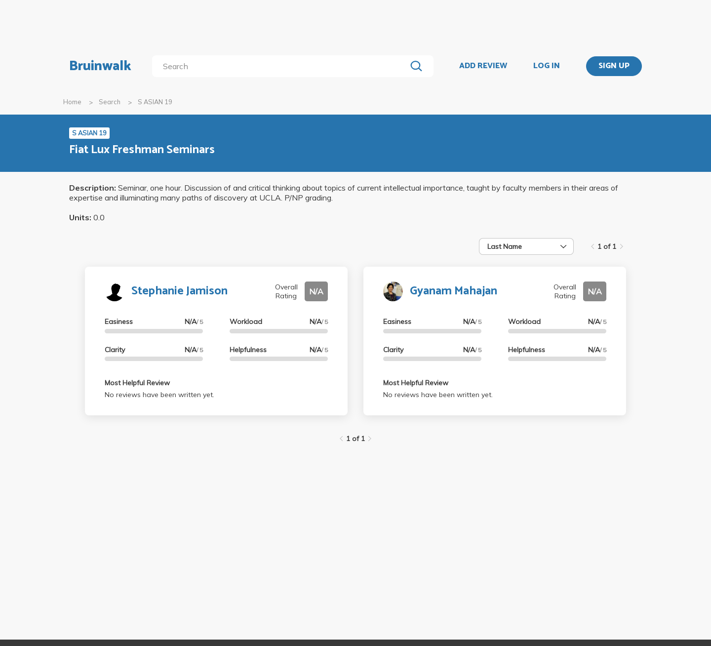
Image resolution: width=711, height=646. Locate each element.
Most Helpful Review (137, 382)
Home (72, 102)
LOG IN (546, 66)
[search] (281, 66)
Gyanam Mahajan (453, 291)
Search (109, 102)
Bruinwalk (100, 66)
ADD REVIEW (483, 66)
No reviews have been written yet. (159, 394)
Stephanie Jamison (179, 291)
